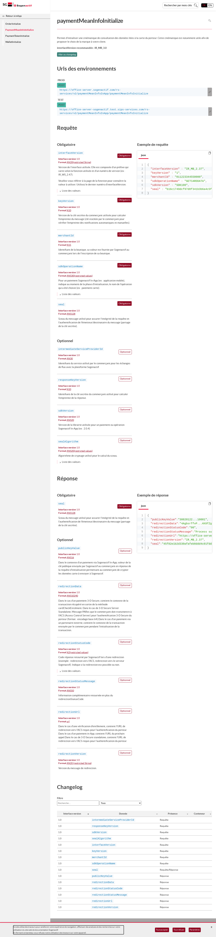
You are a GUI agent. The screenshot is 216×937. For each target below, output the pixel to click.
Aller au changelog (67, 54)
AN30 (70, 358)
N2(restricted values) (77, 652)
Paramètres (195, 930)
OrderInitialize (13, 23)
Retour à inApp (14, 16)
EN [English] (210, 5)
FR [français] (204, 5)
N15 (69, 245)
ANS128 (71, 314)
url (68, 721)
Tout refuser (179, 930)
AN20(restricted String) (79, 162)
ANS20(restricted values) (80, 451)
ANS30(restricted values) (80, 276)
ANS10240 (72, 596)
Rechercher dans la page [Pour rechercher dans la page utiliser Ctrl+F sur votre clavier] (209, 20)
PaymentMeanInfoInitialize (19, 29)
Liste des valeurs (71, 190)
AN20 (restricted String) (79, 763)
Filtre (60, 798)
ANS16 (70, 557)
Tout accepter (162, 930)
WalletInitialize (13, 42)
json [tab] (143, 155)
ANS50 (70, 690)
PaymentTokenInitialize (17, 36)
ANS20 (70, 420)
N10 (69, 210)
